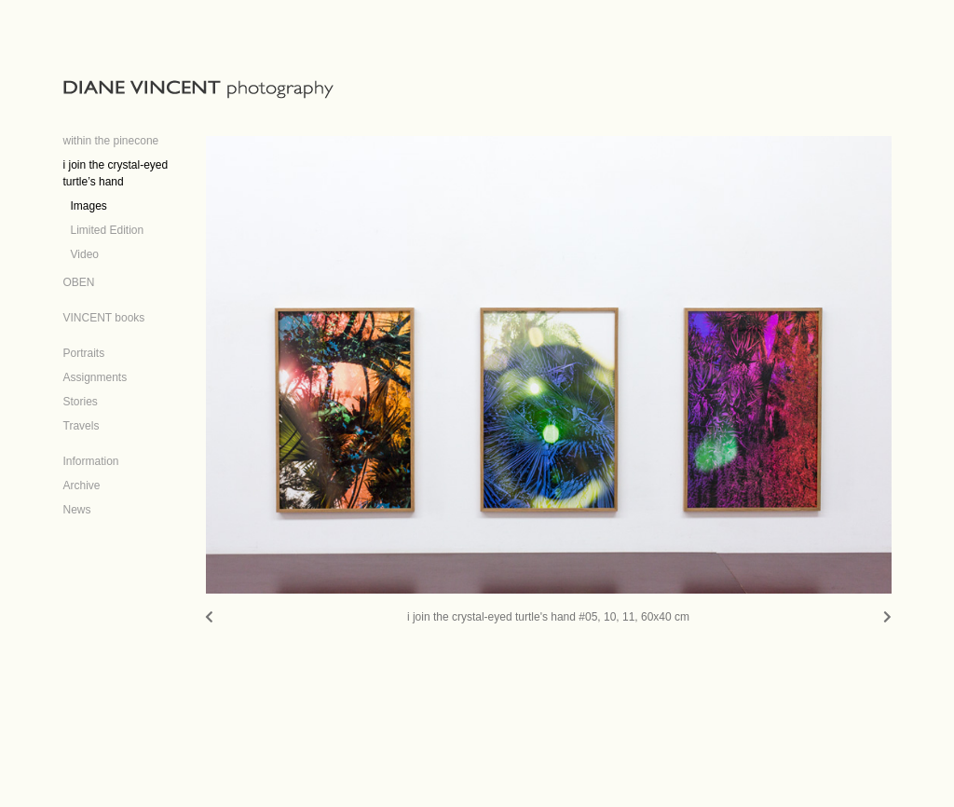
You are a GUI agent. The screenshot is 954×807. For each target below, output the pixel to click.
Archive (82, 485)
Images (89, 205)
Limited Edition (107, 230)
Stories (80, 401)
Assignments (95, 377)
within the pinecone (111, 140)
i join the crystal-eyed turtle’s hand (116, 173)
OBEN (79, 282)
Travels (81, 425)
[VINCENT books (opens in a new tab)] (104, 312)
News (77, 509)
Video (85, 254)
